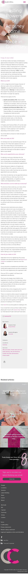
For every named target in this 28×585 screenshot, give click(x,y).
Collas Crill (15, 569)
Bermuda (3, 505)
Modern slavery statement (8, 529)
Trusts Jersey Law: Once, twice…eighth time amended (14, 458)
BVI (2, 507)
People (3, 485)
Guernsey (5, 344)
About (2, 500)
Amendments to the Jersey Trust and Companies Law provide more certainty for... (14, 393)
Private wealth (6, 355)
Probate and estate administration (10, 353)
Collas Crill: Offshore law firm (7, 2)
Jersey (3, 515)
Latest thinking (5, 492)
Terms (2, 522)
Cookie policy (4, 524)
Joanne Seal (17, 309)
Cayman (3, 510)
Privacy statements (6, 527)
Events (3, 497)
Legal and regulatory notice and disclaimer (12, 532)
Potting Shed (21, 571)
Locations (3, 487)
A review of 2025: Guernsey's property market (14, 415)
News (2, 495)
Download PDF (7, 316)
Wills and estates (6, 349)
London (3, 517)
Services (3, 490)
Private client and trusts (16, 349)
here (5, 304)
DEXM (25, 571)
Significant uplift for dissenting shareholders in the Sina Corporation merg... (14, 437)
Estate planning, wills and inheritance (11, 351)
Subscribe (11, 479)
